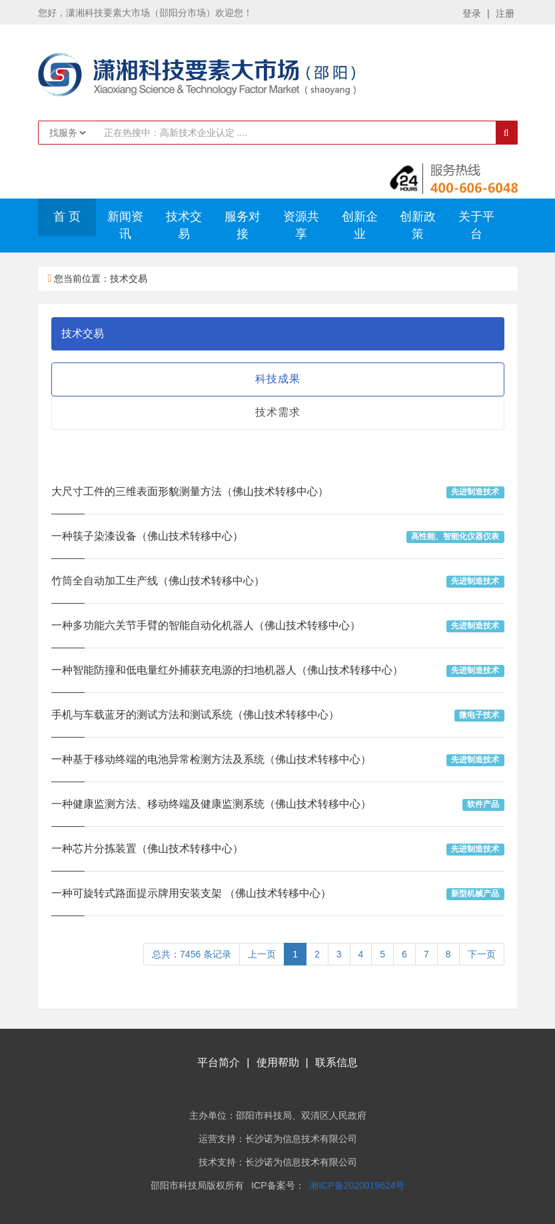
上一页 (262, 954)
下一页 (482, 954)
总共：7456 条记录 (191, 954)
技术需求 (277, 412)
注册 (505, 13)
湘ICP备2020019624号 (356, 1185)
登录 (471, 13)
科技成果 (277, 378)
